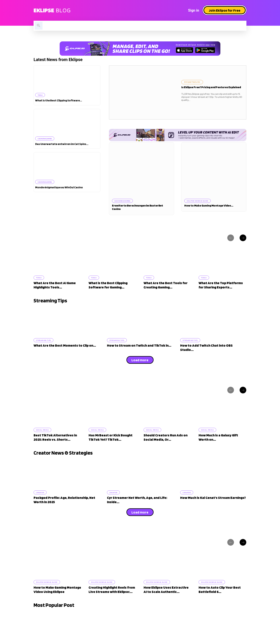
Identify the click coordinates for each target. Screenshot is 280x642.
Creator (41, 505)
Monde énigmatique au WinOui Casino (59, 188)
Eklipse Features (195, 81)
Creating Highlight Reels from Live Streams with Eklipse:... (112, 605)
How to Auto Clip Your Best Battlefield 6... (220, 605)
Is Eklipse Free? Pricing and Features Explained (211, 88)
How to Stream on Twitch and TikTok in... (139, 352)
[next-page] (242, 238)
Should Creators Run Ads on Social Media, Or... (166, 447)
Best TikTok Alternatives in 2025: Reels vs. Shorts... (55, 447)
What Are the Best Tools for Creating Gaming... (166, 289)
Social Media (43, 439)
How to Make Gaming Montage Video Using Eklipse (57, 605)
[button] (38, 26)
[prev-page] (230, 238)
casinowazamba (46, 138)
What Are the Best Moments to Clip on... (65, 352)
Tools (41, 95)
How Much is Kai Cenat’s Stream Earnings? (213, 511)
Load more (139, 367)
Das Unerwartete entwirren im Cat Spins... (61, 144)
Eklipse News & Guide (198, 201)
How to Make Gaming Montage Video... (208, 206)
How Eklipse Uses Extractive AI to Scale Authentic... (166, 605)
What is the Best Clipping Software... (58, 100)
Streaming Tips (44, 346)
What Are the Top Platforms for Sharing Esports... (221, 289)
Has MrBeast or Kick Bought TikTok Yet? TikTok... (110, 447)
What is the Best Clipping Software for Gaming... (108, 289)
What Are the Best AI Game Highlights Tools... (55, 289)
